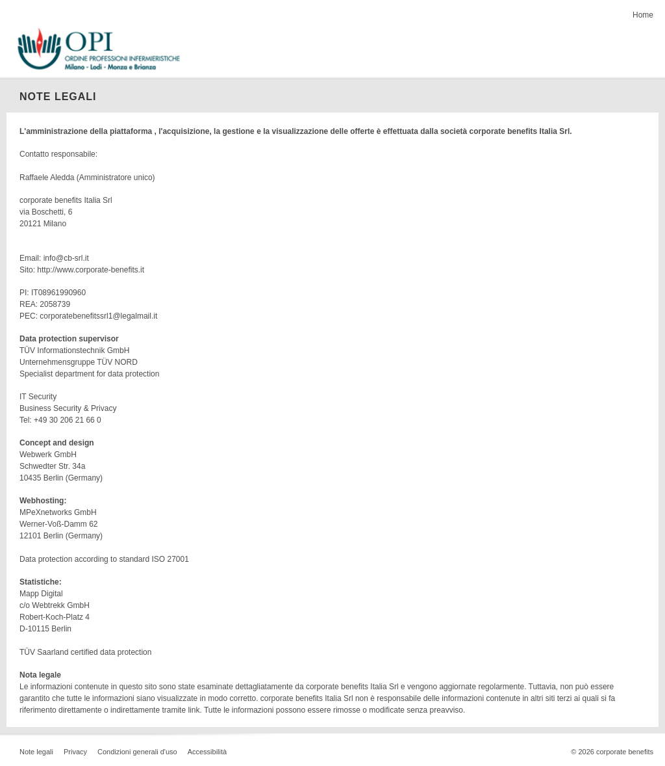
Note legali (36, 752)
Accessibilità (207, 752)
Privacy (75, 752)
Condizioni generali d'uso (137, 752)
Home (643, 15)
